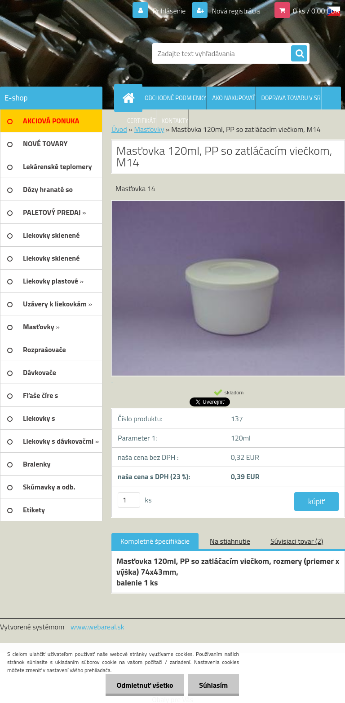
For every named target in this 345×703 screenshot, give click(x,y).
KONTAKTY (175, 120)
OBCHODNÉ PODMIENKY (175, 97)
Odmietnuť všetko (144, 685)
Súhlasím (213, 685)
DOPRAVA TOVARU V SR (290, 97)
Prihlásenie (169, 10)
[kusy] (129, 500)
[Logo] (62, 53)
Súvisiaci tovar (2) (296, 541)
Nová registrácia (235, 10)
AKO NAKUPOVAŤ (233, 97)
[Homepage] (130, 98)
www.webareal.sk (97, 626)
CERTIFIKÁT (141, 120)
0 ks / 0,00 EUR (316, 10)
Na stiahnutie (230, 541)
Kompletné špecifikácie (155, 541)
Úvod (119, 129)
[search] (299, 53)
